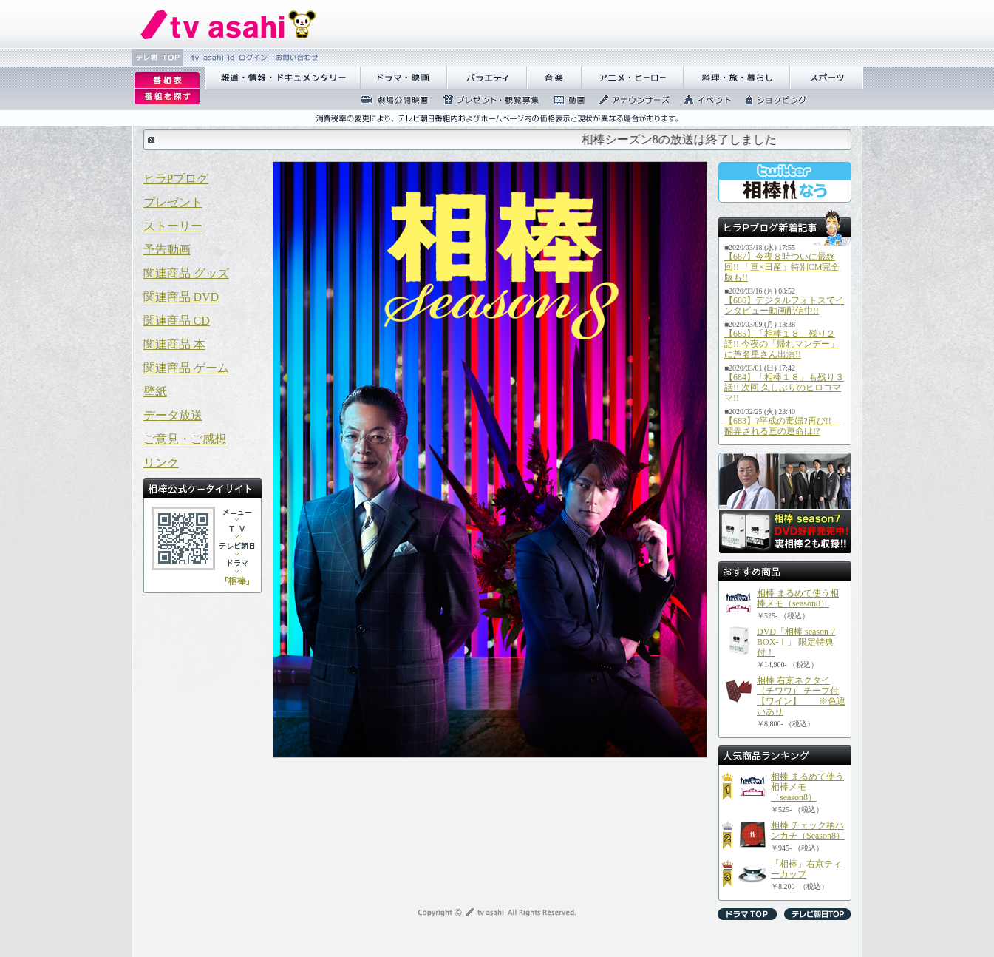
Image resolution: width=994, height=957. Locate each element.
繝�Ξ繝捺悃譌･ (228, 24)
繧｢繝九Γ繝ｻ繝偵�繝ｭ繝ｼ (633, 78)
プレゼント (172, 202)
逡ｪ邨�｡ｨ (167, 80)
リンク (161, 462)
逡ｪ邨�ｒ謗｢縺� (167, 97)
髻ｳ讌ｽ (554, 78)
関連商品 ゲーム (186, 368)
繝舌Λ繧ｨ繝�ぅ (487, 78)
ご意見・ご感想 (184, 439)
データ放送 (172, 415)
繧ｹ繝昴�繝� (826, 78)
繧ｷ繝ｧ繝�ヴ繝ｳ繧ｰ (772, 99)
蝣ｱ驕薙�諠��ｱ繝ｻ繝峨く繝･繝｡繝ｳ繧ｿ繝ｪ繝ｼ (283, 78)
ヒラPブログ (176, 178)
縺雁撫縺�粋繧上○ (295, 57)
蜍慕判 (564, 99)
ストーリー (172, 226)
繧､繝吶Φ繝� (703, 99)
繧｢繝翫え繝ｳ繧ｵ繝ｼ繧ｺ (630, 99)
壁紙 (155, 391)
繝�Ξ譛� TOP (157, 57)
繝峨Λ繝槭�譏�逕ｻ (404, 78)
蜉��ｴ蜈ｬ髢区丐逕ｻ (390, 99)
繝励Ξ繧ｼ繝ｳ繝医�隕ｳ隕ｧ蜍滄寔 (487, 99)
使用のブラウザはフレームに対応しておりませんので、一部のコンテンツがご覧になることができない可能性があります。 (497, 139)
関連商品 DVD (181, 297)
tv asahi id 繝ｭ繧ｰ (227, 57)
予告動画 (167, 249)
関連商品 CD (176, 320)
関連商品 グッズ (186, 273)
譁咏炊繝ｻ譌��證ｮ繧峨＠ (737, 78)
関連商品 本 (174, 344)
